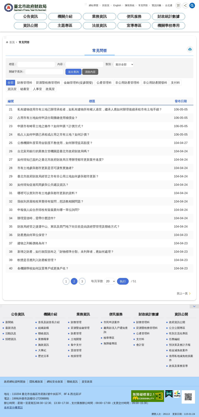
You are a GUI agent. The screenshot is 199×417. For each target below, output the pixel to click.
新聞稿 (9, 322)
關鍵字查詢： (17, 71)
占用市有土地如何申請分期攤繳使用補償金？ (47, 117)
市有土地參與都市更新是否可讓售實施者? (45, 168)
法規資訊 (99, 25)
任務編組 (174, 339)
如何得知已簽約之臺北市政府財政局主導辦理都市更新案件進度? (60, 159)
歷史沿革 (43, 356)
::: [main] (5, 37)
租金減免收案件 (178, 350)
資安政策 (87, 381)
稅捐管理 (76, 356)
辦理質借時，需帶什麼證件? (36, 218)
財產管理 (76, 333)
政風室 (50, 89)
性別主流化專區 (178, 333)
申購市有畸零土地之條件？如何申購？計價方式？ (50, 126)
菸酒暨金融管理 (80, 327)
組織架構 (43, 327)
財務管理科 (24, 82)
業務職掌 (43, 339)
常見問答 (143, 5)
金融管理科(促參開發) (78, 82)
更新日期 (177, 414)
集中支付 (76, 344)
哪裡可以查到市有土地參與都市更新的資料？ (47, 193)
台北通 (168, 5)
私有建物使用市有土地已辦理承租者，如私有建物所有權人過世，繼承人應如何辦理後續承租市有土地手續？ (89, 109)
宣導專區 (134, 25)
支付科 (175, 82)
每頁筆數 (97, 281)
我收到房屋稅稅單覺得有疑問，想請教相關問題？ (50, 201)
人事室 (37, 89)
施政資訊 (43, 344)
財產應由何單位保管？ (32, 235)
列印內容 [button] (190, 49)
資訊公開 (30, 25)
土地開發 (76, 339)
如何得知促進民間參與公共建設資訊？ (43, 184)
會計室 (140, 344)
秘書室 (24, 89)
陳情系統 (129, 5)
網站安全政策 (55, 381)
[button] (73, 72)
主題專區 (65, 25)
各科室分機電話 (13, 407)
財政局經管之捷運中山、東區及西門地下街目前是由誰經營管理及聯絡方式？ (68, 226)
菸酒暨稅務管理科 (48, 82)
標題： (13, 64)
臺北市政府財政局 (26, 7)
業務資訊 (99, 16)
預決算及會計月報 (179, 344)
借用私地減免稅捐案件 (181, 358)
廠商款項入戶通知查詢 (116, 330)
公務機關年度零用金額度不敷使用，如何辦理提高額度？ (55, 143)
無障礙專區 (110, 343)
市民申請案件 (112, 322)
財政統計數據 (168, 16)
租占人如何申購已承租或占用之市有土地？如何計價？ (53, 134)
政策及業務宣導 (178, 365)
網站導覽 (93, 5)
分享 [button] (185, 5)
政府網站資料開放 (14, 381)
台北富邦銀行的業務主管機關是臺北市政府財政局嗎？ (53, 151)
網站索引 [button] (192, 5)
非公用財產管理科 (127, 82)
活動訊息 (10, 333)
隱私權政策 (36, 381)
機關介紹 (65, 16)
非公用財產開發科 (155, 82)
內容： (61, 64)
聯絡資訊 (43, 333)
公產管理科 (104, 82)
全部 (11, 82)
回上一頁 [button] (182, 293)
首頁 (12, 42)
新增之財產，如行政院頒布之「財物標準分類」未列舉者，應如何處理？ (65, 251)
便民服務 (134, 16)
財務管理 (76, 322)
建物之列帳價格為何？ (32, 243)
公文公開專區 (177, 327)
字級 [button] (178, 5)
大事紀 (42, 350)
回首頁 (105, 5)
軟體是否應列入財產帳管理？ (37, 260)
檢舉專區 (109, 337)
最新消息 (10, 327)
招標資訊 (10, 339)
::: (86, 4)
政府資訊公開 (177, 322)
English (117, 5)
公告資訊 (30, 16)
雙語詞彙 (156, 5)
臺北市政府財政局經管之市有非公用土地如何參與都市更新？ (58, 176)
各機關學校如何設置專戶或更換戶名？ (43, 268)
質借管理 (76, 350)
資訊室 (12, 89)
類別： (110, 64)
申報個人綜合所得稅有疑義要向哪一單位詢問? (48, 210)
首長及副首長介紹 (49, 322)
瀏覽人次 (156, 414)
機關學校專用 (168, 25)
